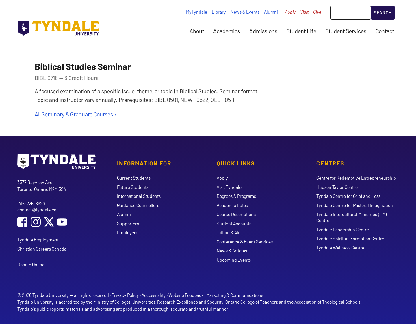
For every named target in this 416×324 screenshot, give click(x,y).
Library (219, 11)
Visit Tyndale (229, 187)
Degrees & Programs (236, 196)
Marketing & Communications (234, 295)
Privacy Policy (125, 295)
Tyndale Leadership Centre (342, 229)
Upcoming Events (234, 259)
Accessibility (154, 295)
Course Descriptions (236, 214)
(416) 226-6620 (31, 203)
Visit (304, 11)
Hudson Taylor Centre (337, 187)
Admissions (263, 30)
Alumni (271, 11)
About (197, 30)
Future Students (132, 187)
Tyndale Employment (38, 239)
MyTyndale (196, 11)
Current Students (134, 177)
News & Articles (232, 250)
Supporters (128, 223)
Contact (385, 30)
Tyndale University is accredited (48, 302)
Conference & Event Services (245, 241)
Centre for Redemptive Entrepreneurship (356, 177)
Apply (290, 11)
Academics (226, 30)
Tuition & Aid (229, 232)
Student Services (346, 30)
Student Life (301, 30)
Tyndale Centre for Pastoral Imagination (354, 205)
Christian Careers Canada (41, 249)
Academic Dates (232, 205)
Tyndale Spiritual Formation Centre (350, 238)
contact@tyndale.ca (36, 209)
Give (317, 11)
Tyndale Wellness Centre (340, 247)
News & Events (245, 11)
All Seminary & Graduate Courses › (75, 114)
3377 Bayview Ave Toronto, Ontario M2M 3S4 (41, 185)
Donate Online (30, 264)
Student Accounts (234, 223)
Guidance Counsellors (138, 205)
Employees (127, 232)
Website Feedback (186, 295)
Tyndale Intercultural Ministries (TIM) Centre (351, 217)
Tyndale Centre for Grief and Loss (348, 196)
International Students (139, 196)
